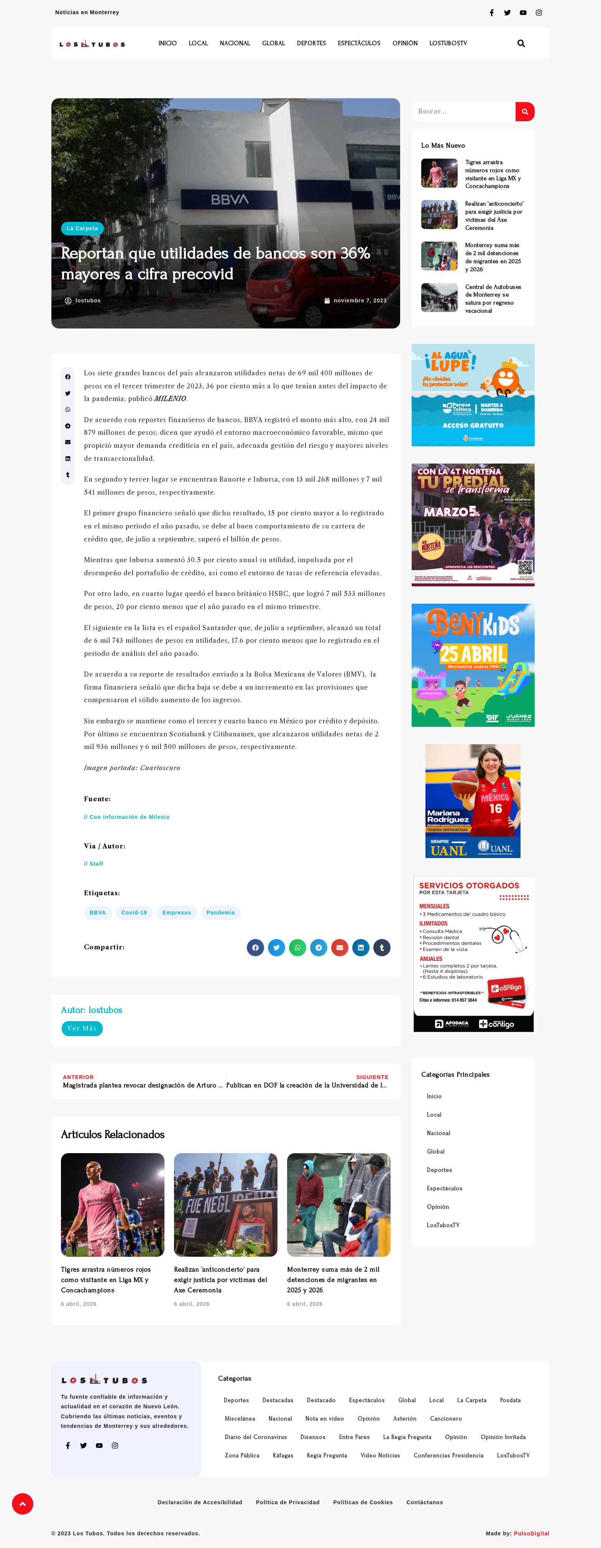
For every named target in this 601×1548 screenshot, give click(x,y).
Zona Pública (242, 1455)
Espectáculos (359, 43)
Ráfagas (283, 1455)
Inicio (168, 43)
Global (273, 43)
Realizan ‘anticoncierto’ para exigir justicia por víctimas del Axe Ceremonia (220, 1280)
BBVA (98, 912)
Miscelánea (240, 1419)
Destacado (321, 1400)
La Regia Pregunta (407, 1437)
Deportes (311, 43)
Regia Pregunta (327, 1455)
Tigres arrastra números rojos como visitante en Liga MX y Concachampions (106, 1280)
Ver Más (82, 1028)
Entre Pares (354, 1437)
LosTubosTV (448, 43)
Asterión (405, 1419)
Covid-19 (134, 912)
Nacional (235, 43)
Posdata (510, 1400)
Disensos (313, 1437)
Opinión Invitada (503, 1437)
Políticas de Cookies (363, 1502)
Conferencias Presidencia (449, 1455)
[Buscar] (525, 111)
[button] (521, 43)
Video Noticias (380, 1455)
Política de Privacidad (288, 1502)
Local (198, 43)
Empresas (177, 912)
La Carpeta (82, 228)
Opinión (405, 43)
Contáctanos (425, 1502)
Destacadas (278, 1400)
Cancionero (446, 1419)
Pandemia (221, 912)
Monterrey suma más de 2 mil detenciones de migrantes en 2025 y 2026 (333, 1280)
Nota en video (324, 1419)
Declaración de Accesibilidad (200, 1502)
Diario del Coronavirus (256, 1437)
